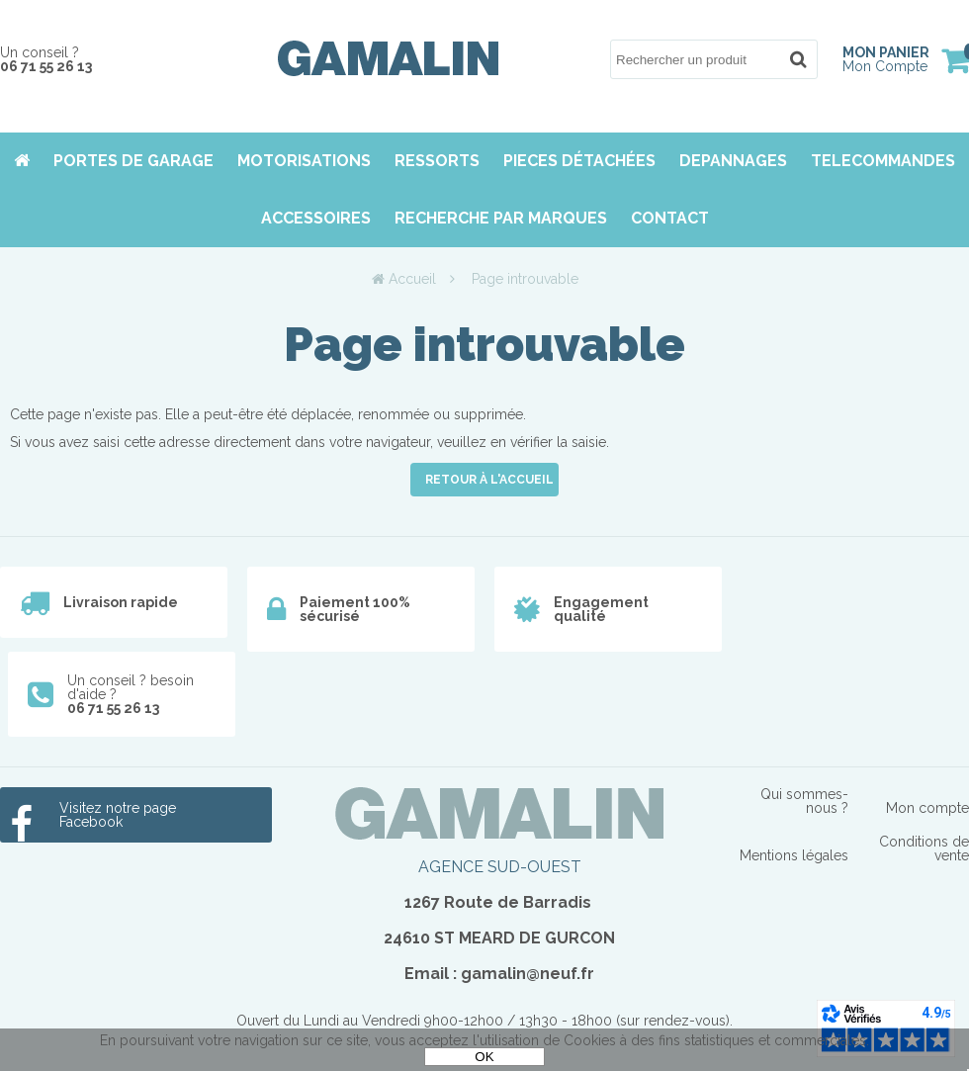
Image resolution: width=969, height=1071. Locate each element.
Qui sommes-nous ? (804, 801)
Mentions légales (794, 855)
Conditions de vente (924, 848)
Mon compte (927, 808)
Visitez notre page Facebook (117, 815)
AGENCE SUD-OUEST (499, 866)
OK (484, 1056)
